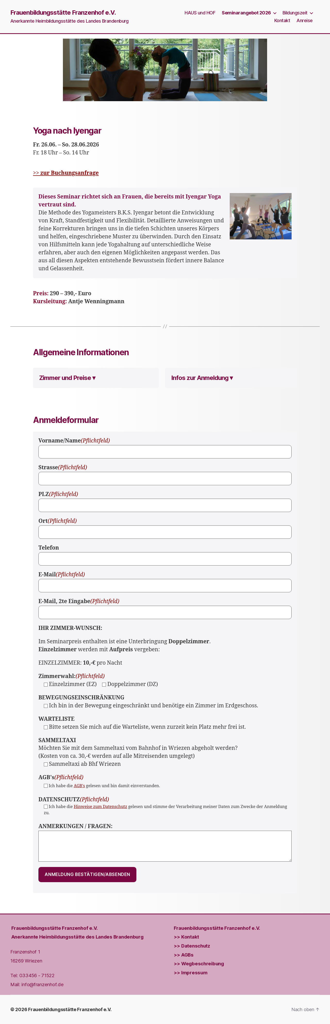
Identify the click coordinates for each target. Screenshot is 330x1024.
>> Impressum (191, 972)
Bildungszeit (295, 12)
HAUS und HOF (200, 12)
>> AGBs (184, 954)
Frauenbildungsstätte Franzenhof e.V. (63, 13)
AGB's (79, 785)
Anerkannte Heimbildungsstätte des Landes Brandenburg (77, 937)
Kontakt (282, 20)
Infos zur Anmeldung (199, 377)
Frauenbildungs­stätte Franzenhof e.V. (54, 928)
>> (66, 173)
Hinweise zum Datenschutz (100, 806)
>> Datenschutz (192, 946)
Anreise (304, 20)
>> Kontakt (186, 937)
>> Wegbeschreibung (199, 963)
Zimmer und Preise (65, 377)
